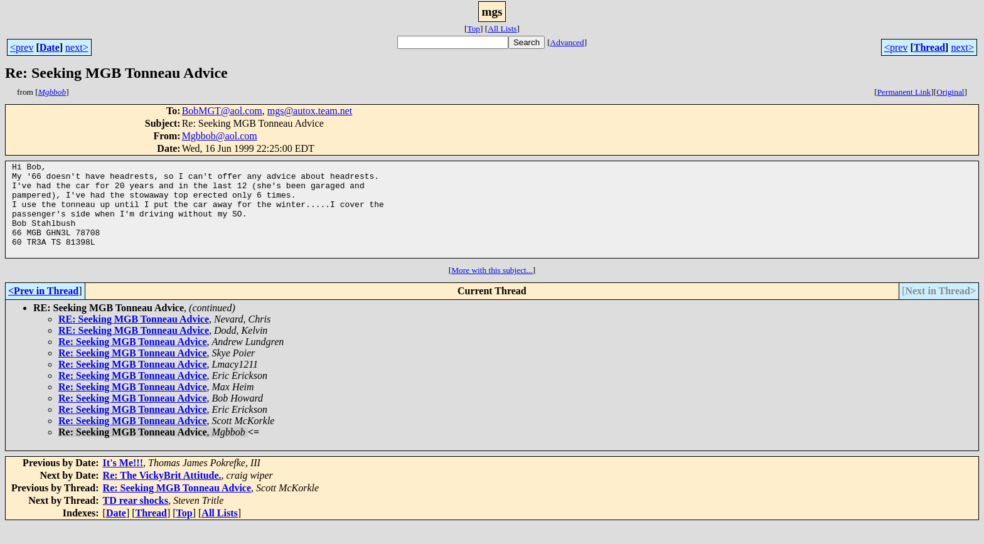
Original (950, 92)
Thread (929, 47)
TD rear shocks (135, 519)
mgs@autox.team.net (310, 110)
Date (50, 47)
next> (76, 47)
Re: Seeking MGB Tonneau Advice (132, 360)
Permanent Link (904, 92)
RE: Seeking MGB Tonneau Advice (133, 338)
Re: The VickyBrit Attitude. (162, 494)
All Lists (502, 28)
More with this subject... (492, 289)
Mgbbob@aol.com (219, 136)
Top (473, 28)
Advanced (567, 42)
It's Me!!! (123, 481)
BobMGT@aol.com (222, 110)
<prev (21, 47)
